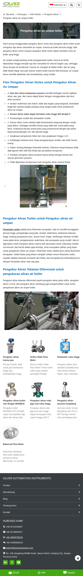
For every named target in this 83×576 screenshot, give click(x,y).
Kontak (6, 512)
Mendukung (9, 492)
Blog (5, 498)
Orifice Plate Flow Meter (39, 358)
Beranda (10, 14)
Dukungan (22, 14)
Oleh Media (35, 14)
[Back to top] (78, 558)
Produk (6, 485)
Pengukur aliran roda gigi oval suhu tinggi (40, 402)
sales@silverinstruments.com (19, 548)
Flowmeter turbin (11, 229)
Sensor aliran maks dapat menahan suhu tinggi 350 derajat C (40, 114)
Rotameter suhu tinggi (68, 357)
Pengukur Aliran (51, 14)
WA (42, 572)
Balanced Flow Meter (13, 444)
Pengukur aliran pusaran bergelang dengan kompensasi (67, 402)
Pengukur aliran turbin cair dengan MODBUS (14, 402)
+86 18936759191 (14, 537)
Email (14, 572)
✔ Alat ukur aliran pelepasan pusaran (26, 93)
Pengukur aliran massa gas (11, 358)
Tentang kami (9, 505)
